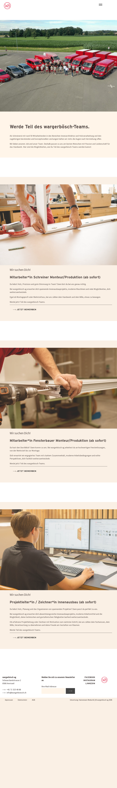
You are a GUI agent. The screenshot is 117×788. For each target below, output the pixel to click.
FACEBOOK (90, 677)
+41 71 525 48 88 (14, 689)
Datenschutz (22, 700)
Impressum (9, 700)
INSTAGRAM (89, 680)
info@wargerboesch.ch (16, 692)
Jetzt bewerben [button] (26, 314)
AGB (33, 700)
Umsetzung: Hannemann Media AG (82, 700)
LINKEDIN (90, 683)
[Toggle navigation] (100, 5)
